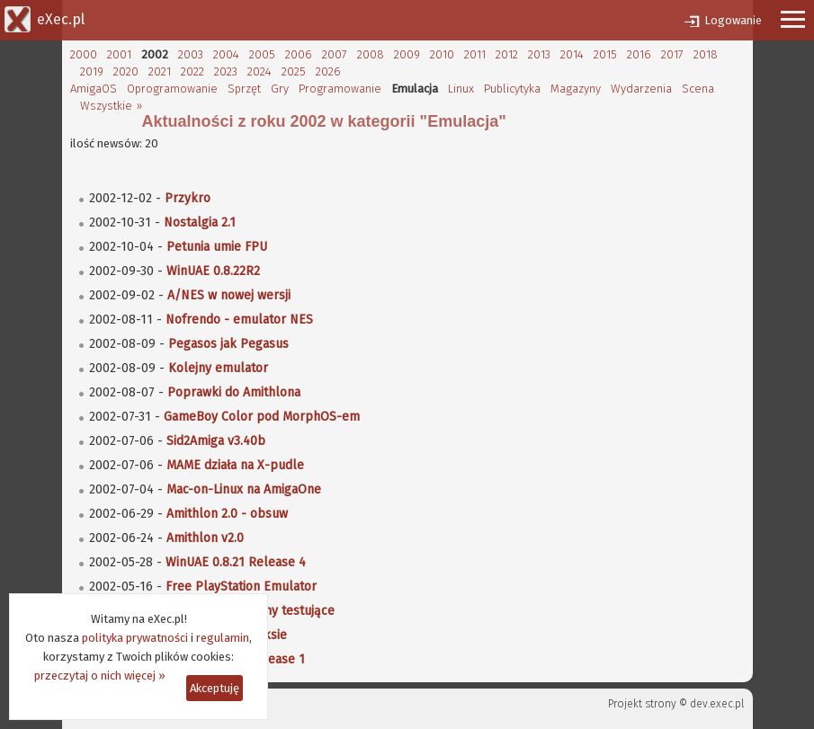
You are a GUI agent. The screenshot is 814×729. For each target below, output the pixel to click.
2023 (225, 71)
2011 (475, 54)
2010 (442, 54)
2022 (192, 71)
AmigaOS (93, 88)
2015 (605, 54)
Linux (461, 88)
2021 (159, 71)
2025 (294, 71)
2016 (639, 54)
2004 (226, 54)
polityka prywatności (135, 638)
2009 (407, 54)
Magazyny (575, 88)
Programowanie (340, 88)
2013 (539, 54)
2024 (259, 71)
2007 (334, 54)
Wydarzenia (641, 88)
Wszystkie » (111, 105)
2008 (370, 54)
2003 (190, 54)
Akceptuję (214, 688)
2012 (507, 54)
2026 (328, 71)
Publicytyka (512, 88)
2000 (83, 54)
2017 (672, 54)
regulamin (222, 638)
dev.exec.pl (717, 704)
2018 (705, 54)
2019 (91, 71)
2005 (262, 54)
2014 (572, 54)
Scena (698, 88)
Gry (280, 88)
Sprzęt (244, 88)
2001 (119, 54)
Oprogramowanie (172, 88)
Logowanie (733, 20)
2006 (298, 54)
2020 (126, 71)
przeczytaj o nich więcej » (99, 675)
